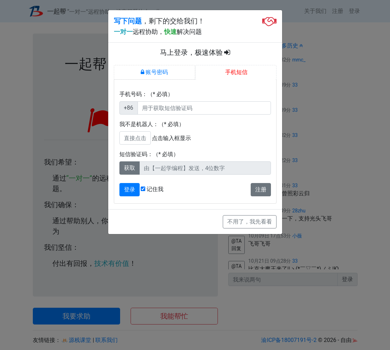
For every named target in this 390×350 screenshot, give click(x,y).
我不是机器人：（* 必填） (152, 124)
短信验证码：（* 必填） (149, 154)
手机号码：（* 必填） (146, 94)
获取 (129, 168)
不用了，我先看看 (249, 221)
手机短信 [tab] (236, 72)
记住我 (152, 189)
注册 (260, 189)
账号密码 (154, 72)
